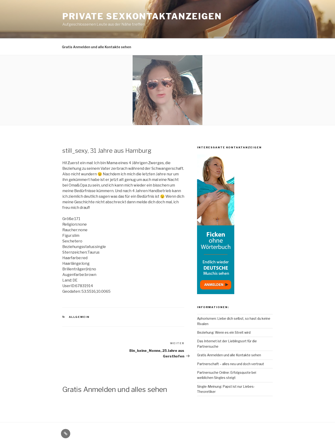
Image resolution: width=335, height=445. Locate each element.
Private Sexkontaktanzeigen (142, 16)
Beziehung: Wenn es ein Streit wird (224, 332)
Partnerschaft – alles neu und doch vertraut (230, 364)
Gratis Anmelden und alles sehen (114, 389)
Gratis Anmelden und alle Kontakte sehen (96, 47)
